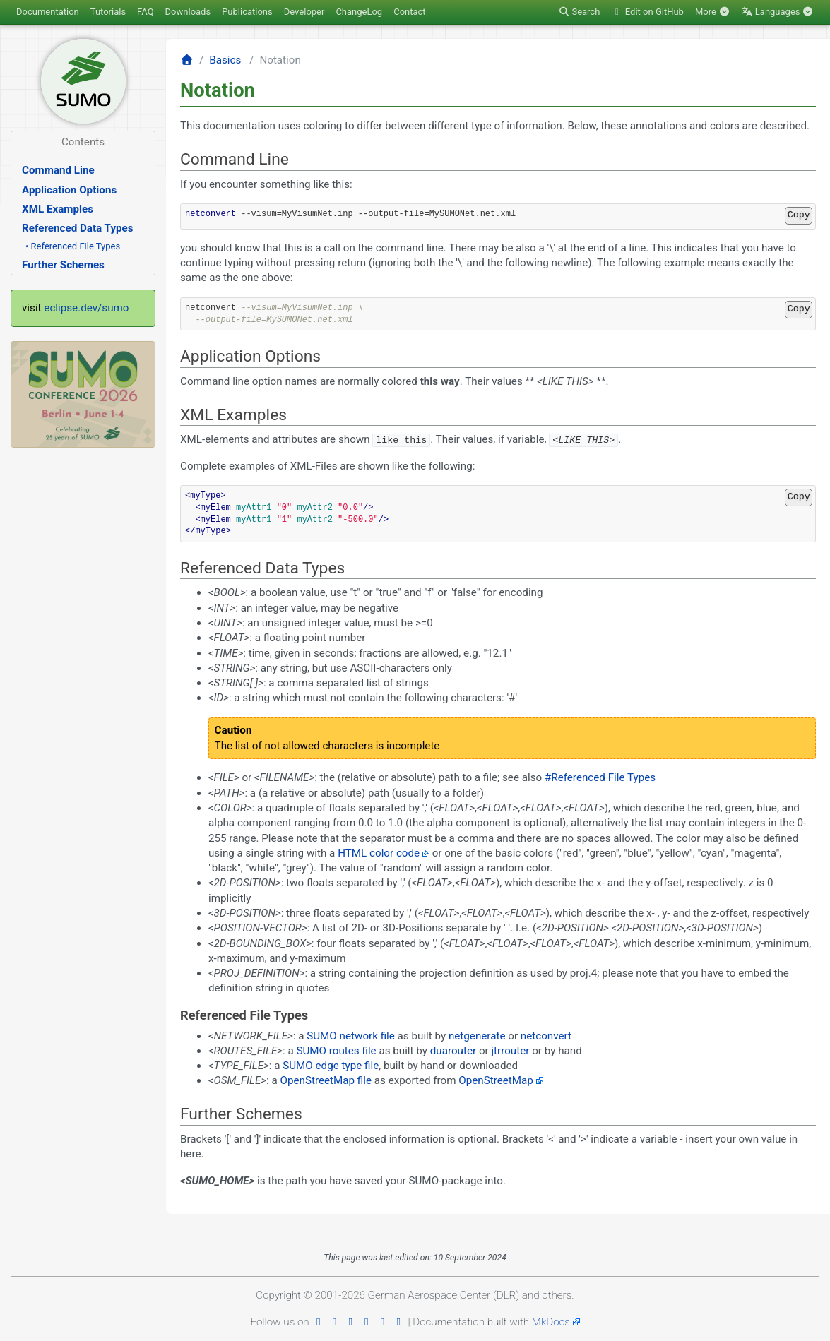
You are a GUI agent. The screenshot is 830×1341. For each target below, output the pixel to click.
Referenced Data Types (78, 228)
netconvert (546, 1035)
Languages (777, 11)
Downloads (188, 11)
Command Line (58, 170)
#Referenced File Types (600, 777)
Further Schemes (63, 264)
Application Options (69, 190)
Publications (247, 11)
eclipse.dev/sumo (86, 308)
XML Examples (57, 209)
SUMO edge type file (331, 1065)
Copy (799, 215)
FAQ (145, 11)
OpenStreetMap (495, 1080)
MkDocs (551, 1321)
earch (579, 11)
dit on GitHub (647, 11)
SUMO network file (351, 1035)
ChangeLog (359, 11)
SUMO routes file (336, 1050)
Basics (225, 60)
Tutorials (108, 11)
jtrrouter (510, 1050)
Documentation (47, 11)
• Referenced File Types (72, 246)
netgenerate (477, 1035)
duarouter (453, 1050)
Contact (409, 11)
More (712, 11)
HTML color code (379, 853)
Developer (304, 11)
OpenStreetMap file (326, 1080)
